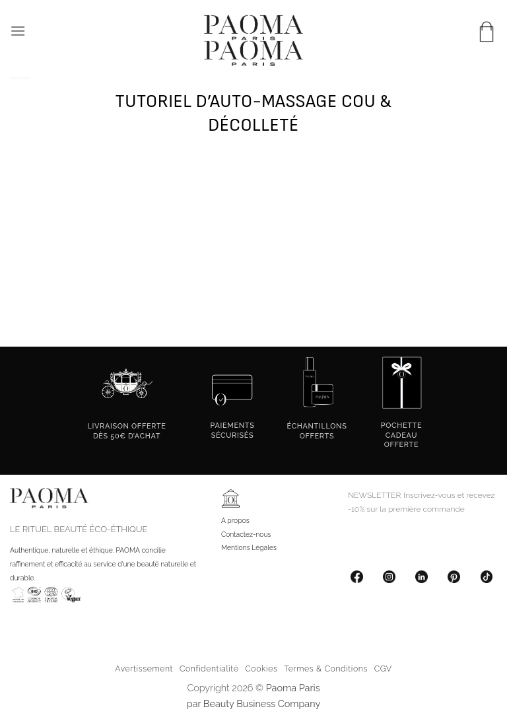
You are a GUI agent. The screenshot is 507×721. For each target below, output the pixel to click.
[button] (18, 31)
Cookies (261, 668)
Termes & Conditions (326, 668)
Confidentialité (209, 668)
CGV (383, 668)
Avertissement (144, 668)
